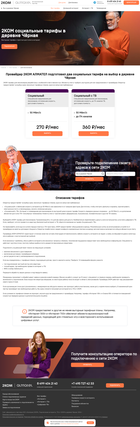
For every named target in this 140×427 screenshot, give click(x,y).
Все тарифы (55, 8)
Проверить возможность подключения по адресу (18, 404)
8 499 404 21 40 (114, 2)
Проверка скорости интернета (83, 398)
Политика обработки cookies (69, 423)
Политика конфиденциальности (13, 414)
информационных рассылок (71, 417)
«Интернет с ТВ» (43, 402)
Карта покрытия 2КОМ (11, 399)
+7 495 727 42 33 (82, 383)
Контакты (75, 401)
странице (104, 417)
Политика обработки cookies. (34, 417)
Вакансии (75, 406)
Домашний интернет (71, 8)
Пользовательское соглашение (12, 417)
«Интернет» (41, 399)
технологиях (100, 3)
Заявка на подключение (11, 407)
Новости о (99, 1)
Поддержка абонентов (80, 403)
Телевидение (101, 8)
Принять (90, 422)
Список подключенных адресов (14, 397)
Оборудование (77, 395)
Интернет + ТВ (87, 8)
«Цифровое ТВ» (43, 404)
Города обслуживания (11, 394)
